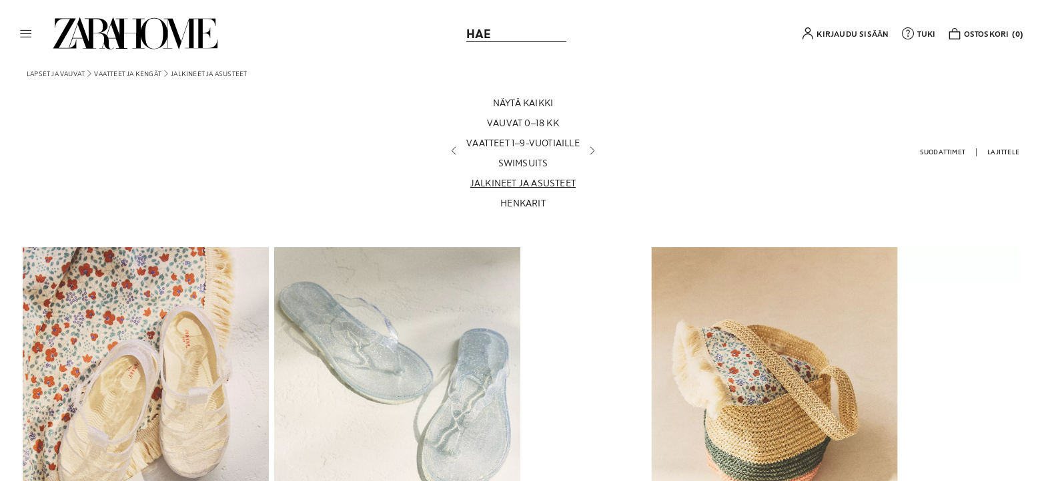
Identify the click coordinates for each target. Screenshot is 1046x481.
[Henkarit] (523, 203)
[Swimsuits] (523, 163)
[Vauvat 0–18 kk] (523, 123)
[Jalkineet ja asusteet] (523, 183)
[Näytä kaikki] (523, 103)
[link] (135, 33)
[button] (26, 33)
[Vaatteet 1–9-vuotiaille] (523, 143)
